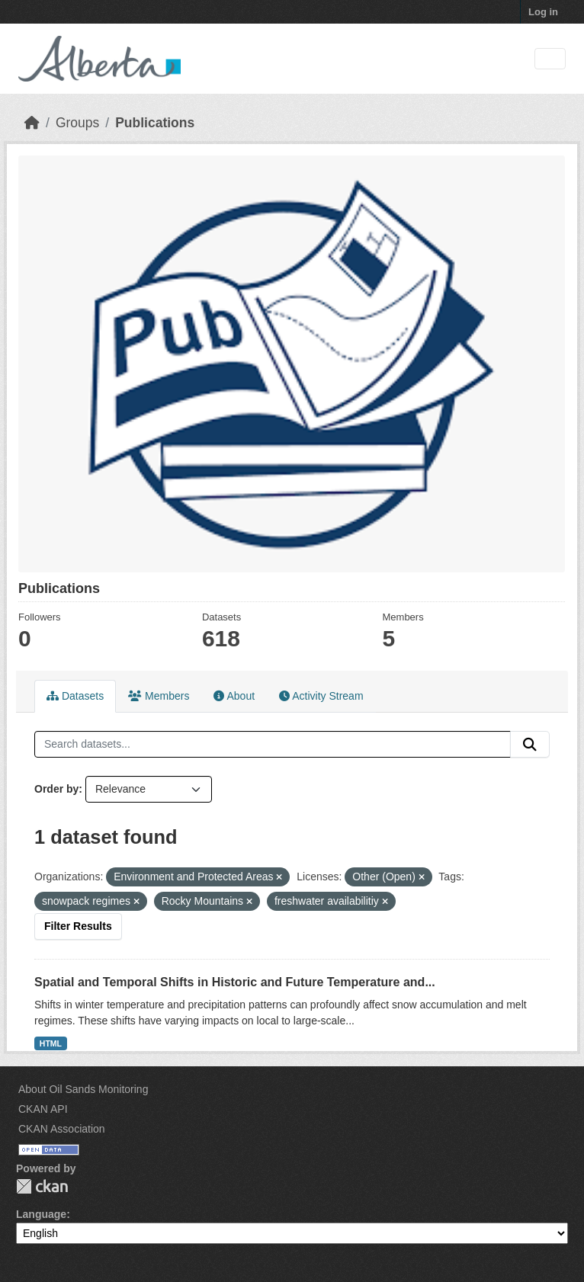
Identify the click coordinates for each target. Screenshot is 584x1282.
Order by (56, 789)
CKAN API (43, 1109)
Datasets (75, 696)
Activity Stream (321, 696)
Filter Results (78, 926)
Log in (543, 12)
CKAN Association (61, 1129)
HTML (51, 1043)
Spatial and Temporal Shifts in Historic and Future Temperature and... (234, 982)
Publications (154, 122)
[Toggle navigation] (550, 59)
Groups (77, 122)
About (234, 696)
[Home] (32, 122)
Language (41, 1214)
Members (158, 696)
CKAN (42, 1186)
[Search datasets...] (272, 744)
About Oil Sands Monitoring (83, 1089)
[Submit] (530, 744)
